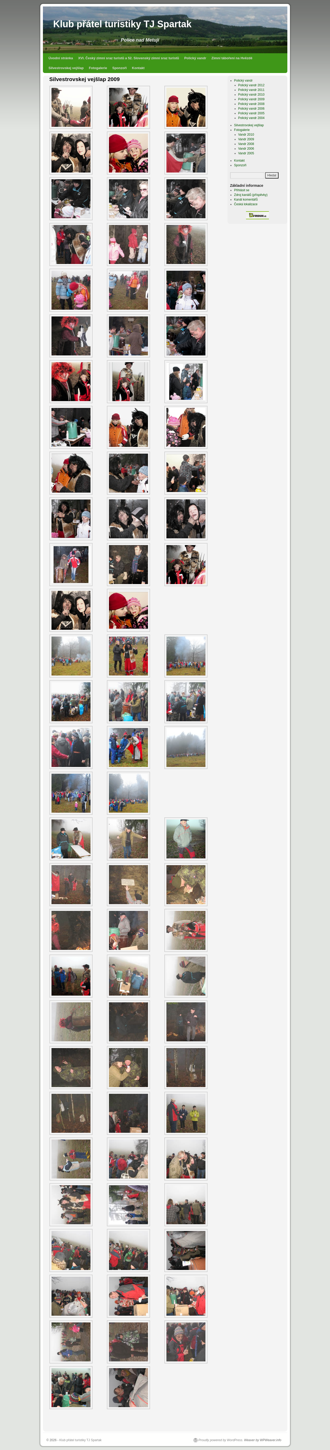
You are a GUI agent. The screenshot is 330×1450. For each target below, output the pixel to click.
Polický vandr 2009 (251, 99)
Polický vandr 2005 (251, 113)
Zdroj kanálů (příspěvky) (251, 195)
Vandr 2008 (246, 144)
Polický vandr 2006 (251, 108)
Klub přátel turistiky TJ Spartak (122, 24)
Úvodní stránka (61, 58)
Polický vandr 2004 (251, 118)
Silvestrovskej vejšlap (66, 68)
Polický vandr (195, 58)
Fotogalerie (98, 68)
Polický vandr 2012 (251, 85)
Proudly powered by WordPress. (220, 1440)
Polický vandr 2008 (251, 104)
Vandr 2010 (246, 134)
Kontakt (138, 68)
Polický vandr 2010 (251, 94)
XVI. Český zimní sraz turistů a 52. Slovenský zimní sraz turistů (128, 58)
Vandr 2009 (246, 139)
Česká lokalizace (245, 204)
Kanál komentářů (246, 199)
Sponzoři (119, 68)
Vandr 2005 (246, 153)
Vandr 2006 (246, 148)
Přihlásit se (241, 190)
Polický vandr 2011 (251, 90)
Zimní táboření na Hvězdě (231, 58)
